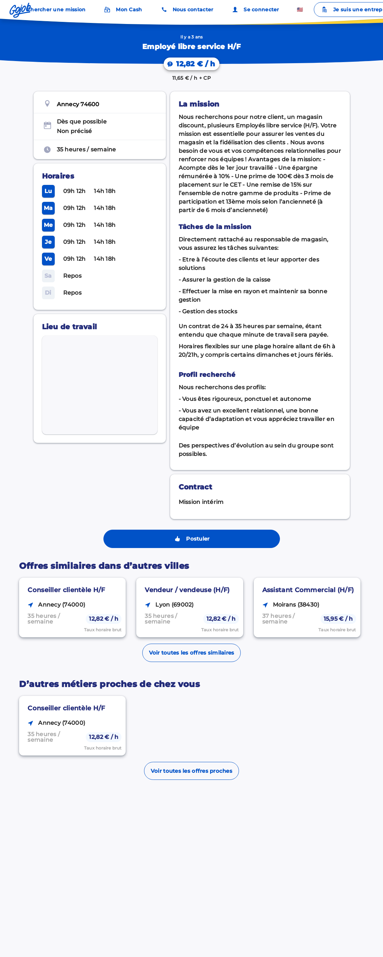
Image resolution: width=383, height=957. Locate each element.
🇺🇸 (300, 9)
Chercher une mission (49, 9)
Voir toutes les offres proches (191, 771)
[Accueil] (20, 10)
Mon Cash (122, 9)
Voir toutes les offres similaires (191, 652)
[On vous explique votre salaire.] (191, 64)
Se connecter (255, 9)
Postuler (191, 539)
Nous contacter (187, 9)
